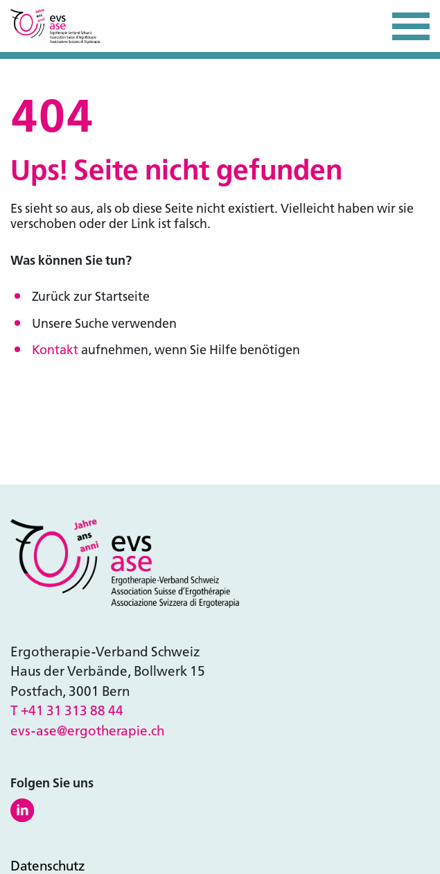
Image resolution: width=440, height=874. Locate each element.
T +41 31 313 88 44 (66, 711)
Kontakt (55, 350)
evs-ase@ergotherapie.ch (87, 731)
